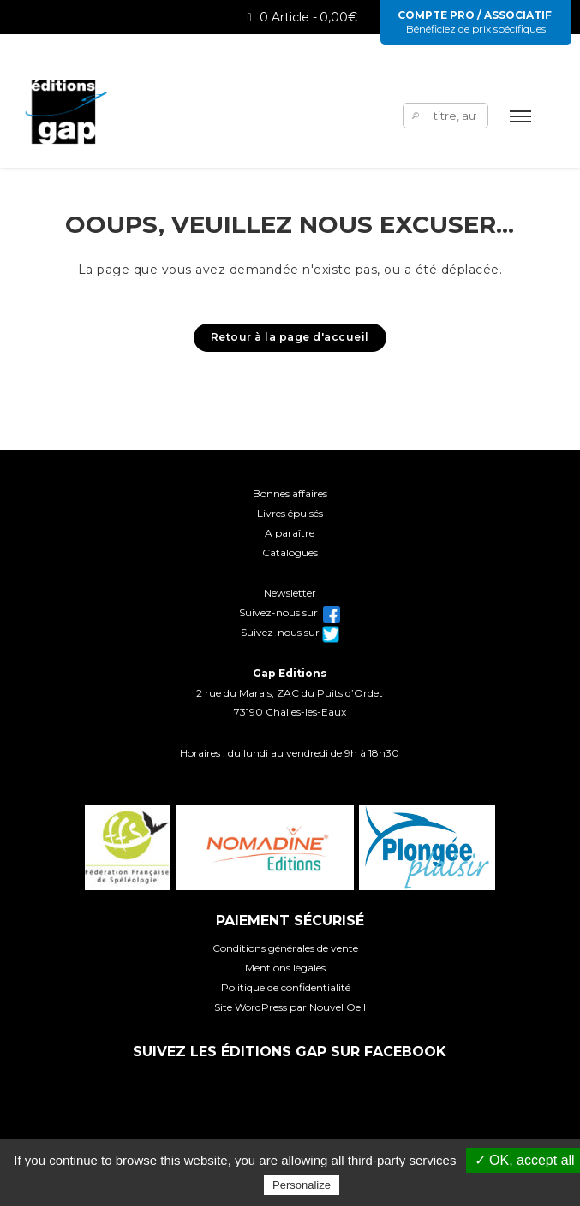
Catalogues (290, 552)
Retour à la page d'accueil (290, 336)
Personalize (301, 1185)
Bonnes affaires (290, 493)
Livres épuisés (290, 513)
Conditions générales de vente (285, 948)
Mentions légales (285, 967)
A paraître (289, 532)
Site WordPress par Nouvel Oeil (290, 1007)
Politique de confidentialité (285, 987)
